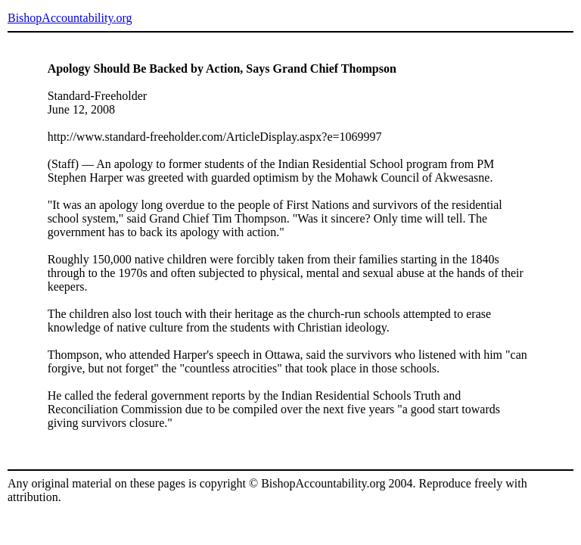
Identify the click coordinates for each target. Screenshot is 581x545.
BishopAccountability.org (70, 17)
